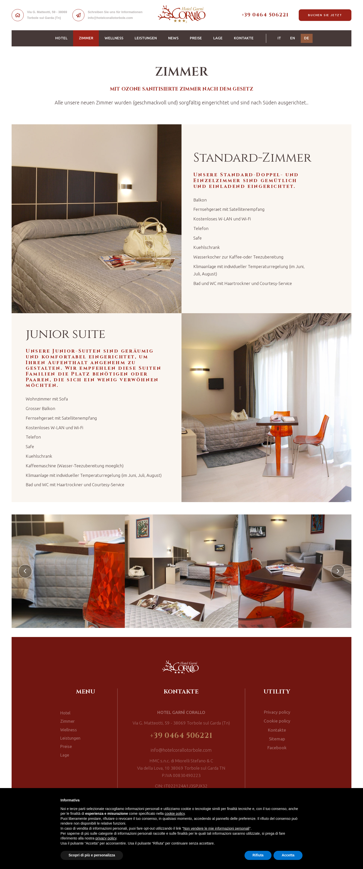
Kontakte (244, 38)
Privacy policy (277, 711)
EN (292, 38)
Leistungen (146, 38)
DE (308, 37)
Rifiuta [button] (258, 855)
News (173, 38)
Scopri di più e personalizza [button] (92, 855)
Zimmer (89, 37)
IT (279, 38)
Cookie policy (277, 720)
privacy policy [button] (106, 838)
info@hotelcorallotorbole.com (181, 750)
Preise (196, 38)
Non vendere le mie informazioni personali (216, 828)
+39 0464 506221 (265, 15)
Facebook (277, 745)
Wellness (114, 38)
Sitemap (277, 737)
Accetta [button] (288, 855)
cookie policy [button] (175, 814)
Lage (218, 38)
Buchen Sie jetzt (325, 15)
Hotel (61, 38)
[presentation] (25, 571)
